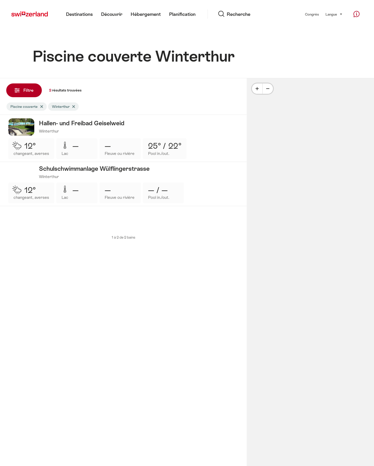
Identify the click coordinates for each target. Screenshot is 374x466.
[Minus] (268, 88)
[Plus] (257, 88)
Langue (334, 14)
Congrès (312, 14)
